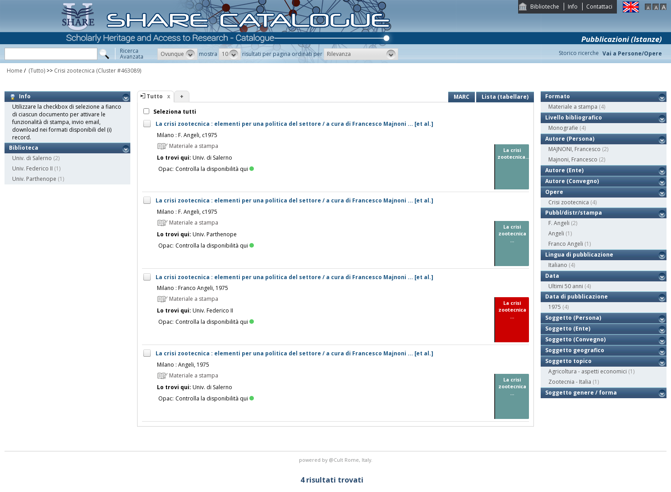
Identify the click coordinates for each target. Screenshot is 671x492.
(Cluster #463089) (118, 70)
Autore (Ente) (564, 170)
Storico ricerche (579, 53)
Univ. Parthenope (34, 179)
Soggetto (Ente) (567, 328)
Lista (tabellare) (505, 97)
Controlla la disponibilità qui (214, 169)
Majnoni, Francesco (572, 159)
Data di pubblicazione (576, 296)
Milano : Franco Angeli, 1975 (192, 288)
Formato (557, 96)
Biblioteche (544, 6)
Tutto (155, 96)
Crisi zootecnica (74, 70)
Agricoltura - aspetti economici (587, 371)
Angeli (556, 233)
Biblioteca (23, 148)
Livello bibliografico (573, 117)
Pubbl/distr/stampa (573, 212)
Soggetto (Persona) (573, 318)
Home (15, 70)
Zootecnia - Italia (569, 382)
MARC (461, 97)
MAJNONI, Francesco (574, 149)
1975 (554, 307)
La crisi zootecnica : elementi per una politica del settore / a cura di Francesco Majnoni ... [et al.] (294, 124)
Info (573, 6)
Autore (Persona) (569, 139)
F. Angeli (559, 223)
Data (552, 276)
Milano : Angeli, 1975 (183, 364)
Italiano (557, 265)
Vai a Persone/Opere (632, 53)
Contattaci (599, 6)
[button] (177, 54)
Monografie (563, 128)
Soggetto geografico (574, 350)
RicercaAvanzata (131, 54)
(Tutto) (36, 70)
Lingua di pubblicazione (579, 254)
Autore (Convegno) (572, 181)
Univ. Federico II (32, 168)
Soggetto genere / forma (581, 392)
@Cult (337, 459)
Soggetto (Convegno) (575, 339)
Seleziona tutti (174, 111)
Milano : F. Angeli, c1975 (187, 135)
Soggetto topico (568, 361)
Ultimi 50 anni (565, 286)
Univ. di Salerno (32, 158)
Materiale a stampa (572, 106)
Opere (554, 192)
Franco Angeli (565, 244)
